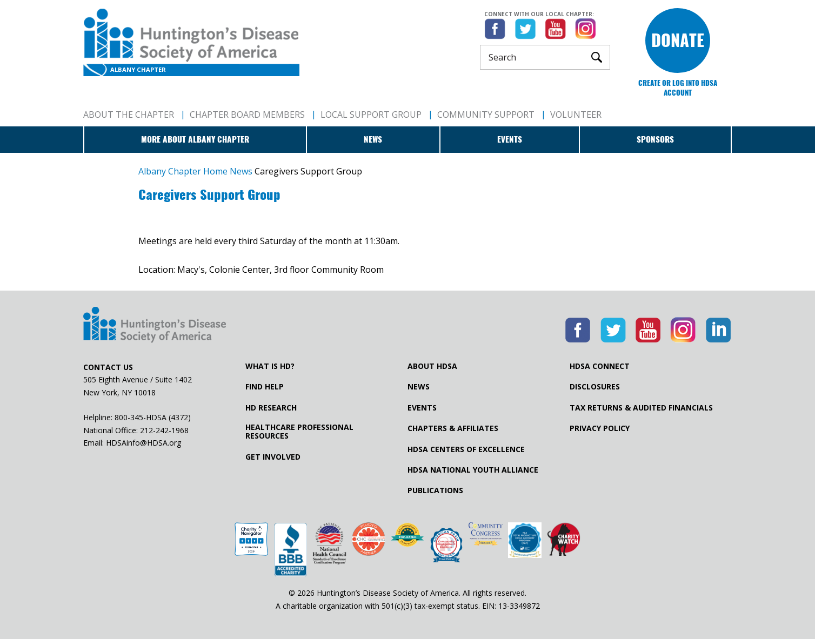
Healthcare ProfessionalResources (299, 431)
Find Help (264, 386)
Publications (435, 490)
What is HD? (270, 366)
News (373, 139)
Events (509, 139)
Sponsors (655, 139)
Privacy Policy (600, 428)
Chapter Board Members (247, 114)
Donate (677, 40)
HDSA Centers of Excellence (466, 449)
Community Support (486, 114)
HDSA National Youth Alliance (473, 470)
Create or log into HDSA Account (677, 87)
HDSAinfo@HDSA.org (143, 443)
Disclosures (595, 386)
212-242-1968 (164, 430)
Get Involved (272, 457)
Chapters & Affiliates (453, 428)
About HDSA (432, 366)
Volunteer (576, 114)
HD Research (271, 407)
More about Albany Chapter (195, 139)
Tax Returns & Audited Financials (641, 407)
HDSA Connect (600, 366)
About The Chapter (128, 114)
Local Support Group (371, 114)
